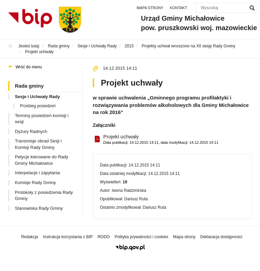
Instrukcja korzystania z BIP (68, 236)
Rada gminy (29, 86)
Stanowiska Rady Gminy (39, 208)
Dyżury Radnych (31, 131)
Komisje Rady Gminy (35, 182)
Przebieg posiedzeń (38, 106)
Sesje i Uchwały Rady (37, 96)
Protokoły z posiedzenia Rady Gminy (44, 195)
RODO (104, 236)
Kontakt (178, 8)
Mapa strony (150, 8)
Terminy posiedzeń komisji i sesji (41, 119)
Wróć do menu (29, 67)
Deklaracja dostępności (221, 236)
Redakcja (29, 236)
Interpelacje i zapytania (37, 172)
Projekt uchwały (160, 139)
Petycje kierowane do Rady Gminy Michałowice (41, 160)
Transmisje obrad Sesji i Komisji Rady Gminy (38, 144)
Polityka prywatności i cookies (141, 236)
